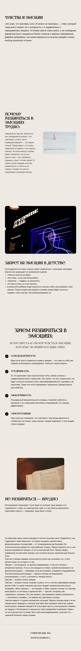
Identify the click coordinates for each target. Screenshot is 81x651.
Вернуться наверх (40, 638)
